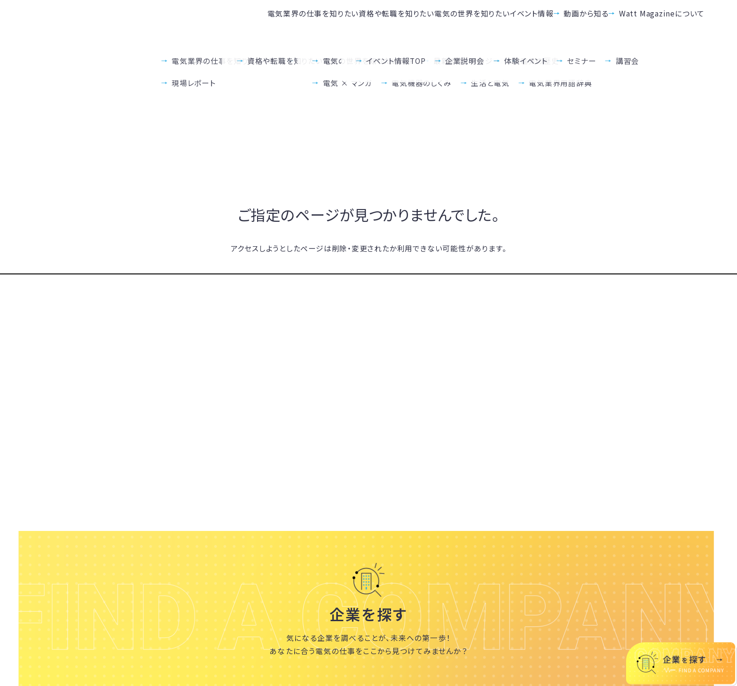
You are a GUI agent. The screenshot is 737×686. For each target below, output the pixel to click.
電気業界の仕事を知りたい (156, 22)
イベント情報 (472, 22)
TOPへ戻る (368, 273)
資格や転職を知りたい (272, 22)
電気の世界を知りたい (380, 22)
